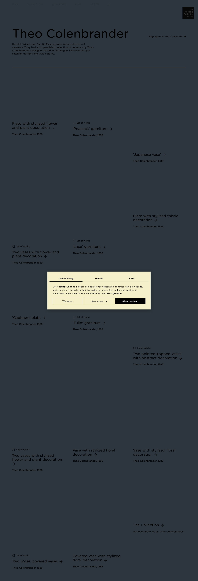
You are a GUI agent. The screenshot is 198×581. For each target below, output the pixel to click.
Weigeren (67, 301)
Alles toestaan (130, 301)
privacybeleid (114, 293)
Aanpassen (99, 301)
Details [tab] (99, 278)
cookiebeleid (93, 293)
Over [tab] (132, 278)
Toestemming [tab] (66, 278)
